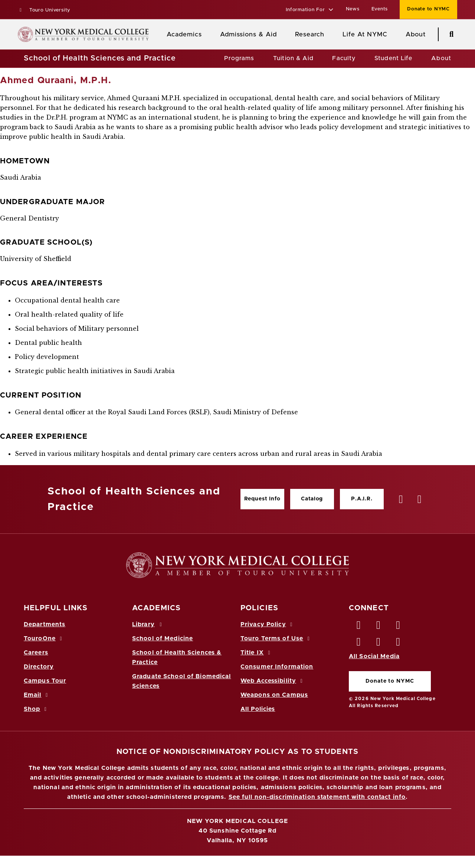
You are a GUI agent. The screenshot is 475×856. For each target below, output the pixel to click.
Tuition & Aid (293, 58)
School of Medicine (162, 638)
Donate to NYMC (390, 681)
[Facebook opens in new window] (359, 627)
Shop (36, 709)
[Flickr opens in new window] (399, 644)
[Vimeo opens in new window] (378, 644)
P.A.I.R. (362, 498)
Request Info (262, 498)
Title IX (256, 653)
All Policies (257, 709)
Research (309, 34)
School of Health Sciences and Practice (100, 58)
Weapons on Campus (274, 695)
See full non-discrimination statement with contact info (317, 797)
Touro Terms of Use (276, 638)
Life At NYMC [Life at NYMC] (365, 34)
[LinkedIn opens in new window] (399, 627)
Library (148, 624)
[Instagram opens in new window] (359, 644)
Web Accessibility (272, 681)
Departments (44, 624)
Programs (239, 58)
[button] (310, 10)
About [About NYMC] (416, 34)
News (353, 9)
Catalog (312, 498)
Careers (36, 653)
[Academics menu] (207, 34)
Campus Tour (45, 681)
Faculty (344, 58)
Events (379, 9)
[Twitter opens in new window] (378, 627)
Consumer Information (276, 667)
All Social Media (374, 656)
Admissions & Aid (248, 34)
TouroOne (44, 638)
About (441, 58)
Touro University (44, 10)
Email (37, 695)
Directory (39, 667)
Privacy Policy (267, 624)
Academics (184, 34)
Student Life (393, 58)
